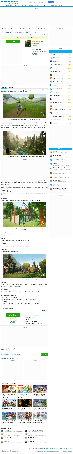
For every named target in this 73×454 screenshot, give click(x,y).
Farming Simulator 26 (58, 155)
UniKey (58, 55)
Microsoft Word (58, 96)
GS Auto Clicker (57, 64)
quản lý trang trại (28, 122)
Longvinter (10, 129)
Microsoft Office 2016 (59, 110)
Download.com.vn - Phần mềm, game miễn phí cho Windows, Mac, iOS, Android (9, 2)
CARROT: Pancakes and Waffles (35, 430)
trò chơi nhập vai (37, 90)
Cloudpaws (57, 176)
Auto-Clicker (56, 57)
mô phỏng (5, 91)
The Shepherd (31, 433)
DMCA (70, 448)
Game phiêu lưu (32, 28)
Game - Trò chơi (14, 28)
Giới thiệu (4, 87)
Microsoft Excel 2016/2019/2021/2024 (58, 113)
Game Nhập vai (23, 28)
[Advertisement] (36, 18)
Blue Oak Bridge (7, 437)
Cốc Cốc (56, 119)
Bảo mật (47, 448)
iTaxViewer (56, 92)
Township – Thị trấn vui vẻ (59, 167)
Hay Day (56, 184)
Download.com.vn (2, 29)
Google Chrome (57, 81)
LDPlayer (55, 123)
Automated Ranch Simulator (61, 188)
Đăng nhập (31, 448)
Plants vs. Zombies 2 (59, 102)
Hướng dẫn (52, 448)
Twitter (67, 448)
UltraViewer (56, 68)
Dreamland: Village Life (33, 437)
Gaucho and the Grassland (10, 433)
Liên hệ (58, 448)
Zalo (55, 85)
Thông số (10, 87)
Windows (7, 28)
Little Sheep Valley (57, 171)
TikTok (54, 99)
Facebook (62, 448)
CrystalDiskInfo (57, 88)
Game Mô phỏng (42, 28)
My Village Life (31, 441)
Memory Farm (56, 151)
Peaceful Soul (7, 441)
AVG (13, 358)
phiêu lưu (44, 90)
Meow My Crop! (56, 180)
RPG (16, 358)
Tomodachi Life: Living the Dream (59, 106)
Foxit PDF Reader (59, 78)
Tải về (16, 87)
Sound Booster (57, 71)
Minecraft (56, 61)
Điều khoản (42, 448)
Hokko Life (3, 129)
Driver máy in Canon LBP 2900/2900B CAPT (58, 117)
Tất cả (2, 5)
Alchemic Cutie (7, 430)
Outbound (56, 163)
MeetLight (8, 358)
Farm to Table (59, 159)
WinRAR (56, 74)
